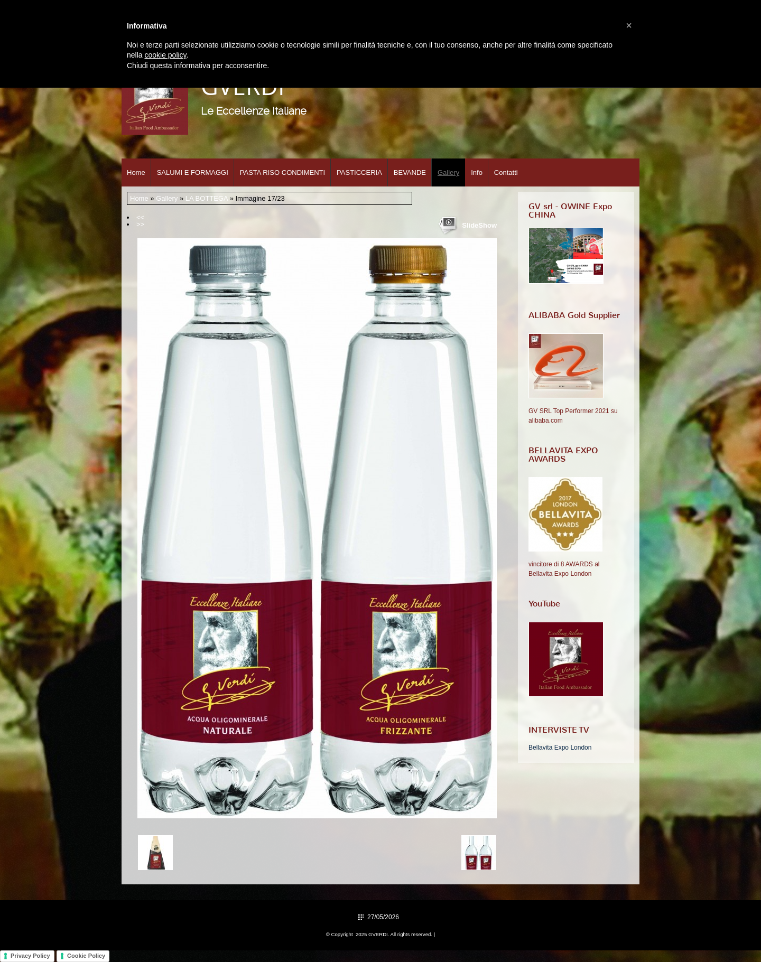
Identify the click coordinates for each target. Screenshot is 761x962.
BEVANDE (410, 172)
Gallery (448, 172)
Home (136, 172)
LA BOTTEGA (206, 198)
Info (476, 172)
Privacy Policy (30, 955)
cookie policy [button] (165, 55)
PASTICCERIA (359, 172)
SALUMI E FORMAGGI (192, 172)
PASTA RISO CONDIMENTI (282, 172)
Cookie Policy (86, 955)
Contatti (506, 172)
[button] (628, 25)
